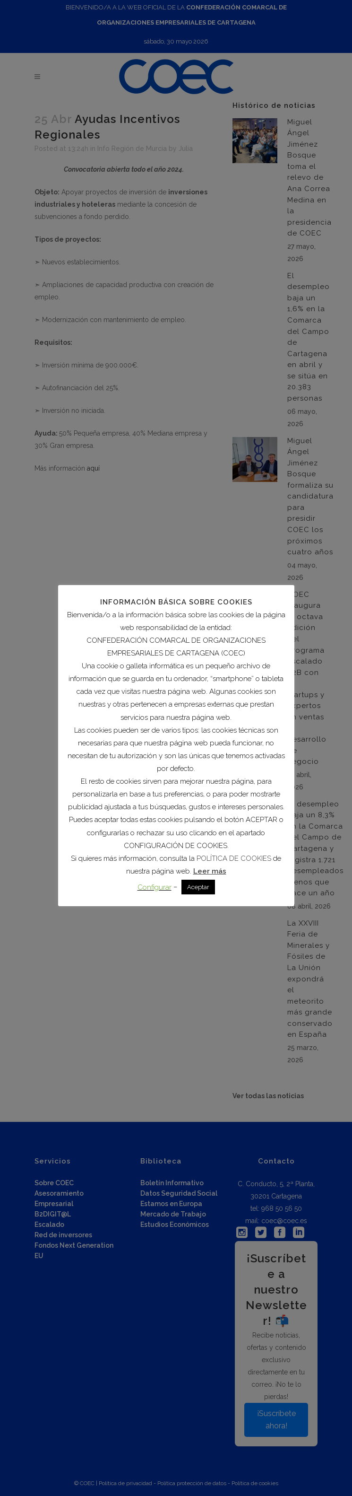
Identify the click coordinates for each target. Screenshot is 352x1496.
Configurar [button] (154, 887)
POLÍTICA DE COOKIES (234, 858)
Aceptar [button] (198, 887)
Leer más (209, 871)
